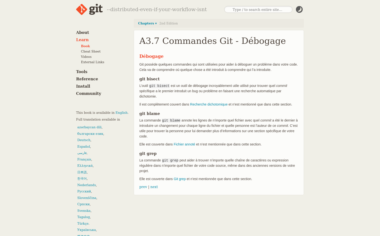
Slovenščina (86, 198)
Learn (82, 40)
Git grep (180, 179)
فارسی (82, 153)
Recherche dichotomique (209, 104)
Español (83, 146)
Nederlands (86, 185)
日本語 (82, 172)
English (122, 112)
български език (90, 134)
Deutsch (83, 140)
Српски (83, 204)
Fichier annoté (184, 144)
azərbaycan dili (89, 127)
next (154, 187)
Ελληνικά (85, 165)
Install (83, 86)
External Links (92, 62)
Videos (86, 57)
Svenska (84, 211)
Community (88, 93)
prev (143, 187)
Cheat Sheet (91, 51)
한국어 (82, 178)
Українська (86, 230)
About (82, 32)
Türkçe (82, 223)
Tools (81, 71)
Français (84, 159)
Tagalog (83, 217)
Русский (84, 191)
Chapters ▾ (147, 23)
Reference (87, 79)
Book (85, 46)
